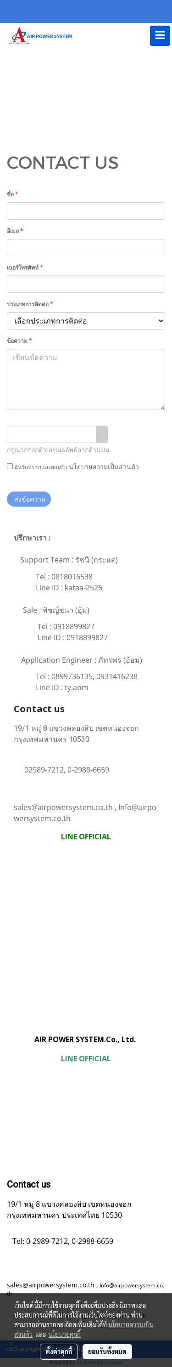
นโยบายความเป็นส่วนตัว (104, 466)
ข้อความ (19, 341)
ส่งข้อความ (28, 499)
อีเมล (15, 231)
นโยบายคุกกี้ (65, 1334)
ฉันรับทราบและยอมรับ (73, 466)
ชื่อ (12, 194)
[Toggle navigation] (160, 36)
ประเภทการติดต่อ (30, 304)
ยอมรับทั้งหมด (107, 1351)
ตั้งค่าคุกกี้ (59, 1351)
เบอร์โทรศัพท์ (25, 267)
